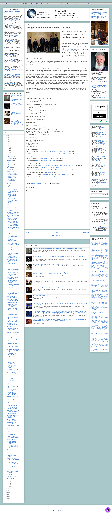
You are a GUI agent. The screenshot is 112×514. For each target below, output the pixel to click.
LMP (103, 297)
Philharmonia (94, 317)
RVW (92, 325)
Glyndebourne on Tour (95, 287)
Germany (93, 286)
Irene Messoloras (101, 143)
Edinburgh (97, 277)
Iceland (103, 291)
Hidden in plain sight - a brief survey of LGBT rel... (12, 451)
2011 (7, 488)
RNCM (106, 322)
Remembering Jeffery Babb (39, 280)
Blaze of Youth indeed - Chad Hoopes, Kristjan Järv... (12, 382)
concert (106, 269)
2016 (7, 154)
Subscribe (99, 116)
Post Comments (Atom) (60, 242)
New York (97, 305)
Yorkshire (98, 350)
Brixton (96, 256)
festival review (97, 283)
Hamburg (93, 291)
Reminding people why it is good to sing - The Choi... (13, 339)
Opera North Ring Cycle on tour (40, 295)
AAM (106, 242)
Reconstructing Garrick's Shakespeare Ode (12, 278)
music (104, 301)
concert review (41, 28)
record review (100, 321)
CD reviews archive (72, 4)
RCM (107, 320)
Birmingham (94, 252)
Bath (92, 249)
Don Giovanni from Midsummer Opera (11, 420)
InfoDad (106, 230)
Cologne (93, 269)
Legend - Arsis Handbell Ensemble (12, 275)
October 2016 (10, 160)
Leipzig (92, 296)
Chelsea (93, 266)
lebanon (92, 295)
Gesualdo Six (67, 42)
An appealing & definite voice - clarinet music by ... (13, 236)
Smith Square (97, 329)
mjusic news (102, 300)
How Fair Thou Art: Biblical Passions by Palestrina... (13, 434)
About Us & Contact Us (26, 4)
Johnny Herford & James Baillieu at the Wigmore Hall (47, 156)
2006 (7, 498)
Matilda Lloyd (101, 186)
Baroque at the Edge (104, 248)
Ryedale (96, 325)
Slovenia (106, 328)
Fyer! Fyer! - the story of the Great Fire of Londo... (13, 342)
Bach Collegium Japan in (45, 160)
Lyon (107, 298)
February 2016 (10, 476)
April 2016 (9, 171)
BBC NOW (100, 250)
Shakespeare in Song (11, 198)
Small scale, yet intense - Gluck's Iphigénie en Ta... (13, 300)
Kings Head (96, 294)
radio (102, 320)
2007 (7, 496)
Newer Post (29, 232)
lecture (96, 295)
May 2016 (9, 169)
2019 (7, 148)
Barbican (97, 248)
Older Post (86, 232)
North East (93, 307)
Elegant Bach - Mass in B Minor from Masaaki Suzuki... (12, 366)
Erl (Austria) (96, 280)
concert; (106, 271)
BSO (103, 256)
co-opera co (102, 268)
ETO (103, 280)
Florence (99, 284)
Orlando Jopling (101, 134)
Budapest (106, 256)
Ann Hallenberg (103, 172)
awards (106, 245)
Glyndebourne (104, 286)
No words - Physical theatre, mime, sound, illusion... (13, 213)
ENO (92, 280)
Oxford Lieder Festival (100, 315)
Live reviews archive (57, 4)
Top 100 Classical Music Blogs (98, 86)
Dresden (93, 276)
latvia (107, 294)
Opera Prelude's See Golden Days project (12, 189)
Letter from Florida (99, 296)
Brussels (100, 256)
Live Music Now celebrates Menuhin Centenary (13, 333)
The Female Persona (11, 378)
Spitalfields (100, 332)
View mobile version (57, 235)
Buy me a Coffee (101, 97)
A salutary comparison (12, 302)
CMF (98, 268)
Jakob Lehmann (101, 182)
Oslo (107, 313)
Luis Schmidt (100, 136)
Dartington (97, 275)
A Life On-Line (94, 242)
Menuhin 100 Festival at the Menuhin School (13, 423)
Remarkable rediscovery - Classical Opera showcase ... (12, 181)
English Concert (104, 279)
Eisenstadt (93, 279)
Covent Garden (97, 274)
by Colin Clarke (102, 258)
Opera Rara (101, 312)
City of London (101, 267)
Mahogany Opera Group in (47, 158)
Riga (101, 322)
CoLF (106, 268)
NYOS (92, 309)
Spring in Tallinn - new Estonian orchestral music (12, 310)
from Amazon (99, 210)
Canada (98, 263)
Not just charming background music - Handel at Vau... (12, 374)
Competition (99, 269)
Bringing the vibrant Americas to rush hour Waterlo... (12, 253)
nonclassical (102, 306)
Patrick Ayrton (101, 174)
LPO (102, 298)
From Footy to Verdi (11, 413)
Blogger (62, 510)
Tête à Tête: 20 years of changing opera (12, 390)
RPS (104, 323)
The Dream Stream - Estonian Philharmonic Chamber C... (12, 289)
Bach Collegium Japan (12, 439)
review (92, 322)
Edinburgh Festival (104, 277)
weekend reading (94, 345)
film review (104, 283)
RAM (104, 320)
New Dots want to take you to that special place (13, 313)
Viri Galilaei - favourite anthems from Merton (12, 257)
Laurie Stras (95, 179)
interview (93, 292)
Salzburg (98, 326)
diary (106, 275)
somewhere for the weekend (98, 331)
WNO (103, 349)
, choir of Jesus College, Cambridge (59, 153)
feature (102, 281)
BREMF (93, 254)
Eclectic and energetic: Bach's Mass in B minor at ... (12, 430)
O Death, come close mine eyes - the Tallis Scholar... (13, 268)
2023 (7, 141)
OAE (95, 309)
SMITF (92, 329)
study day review (101, 334)
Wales (92, 344)
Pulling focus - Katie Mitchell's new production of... (13, 401)
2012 (7, 486)
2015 (7, 481)
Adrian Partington (101, 141)
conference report (95, 272)
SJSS (102, 328)
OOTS (103, 309)
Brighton (97, 254)
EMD (97, 279)
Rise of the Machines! (11, 377)
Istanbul (101, 292)
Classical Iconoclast (105, 224)
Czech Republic (105, 274)
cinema (97, 267)
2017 (7, 152)
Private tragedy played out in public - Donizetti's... (12, 272)
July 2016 (9, 166)
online (101, 309)
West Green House (103, 345)
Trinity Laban (103, 340)
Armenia (97, 245)
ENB (99, 279)
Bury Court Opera (94, 257)
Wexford (93, 346)
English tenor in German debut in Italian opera (12, 177)
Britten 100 (102, 255)
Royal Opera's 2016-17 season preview (49, 167)
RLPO (103, 322)
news (106, 305)
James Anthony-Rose (97, 168)
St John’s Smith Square (67, 49)
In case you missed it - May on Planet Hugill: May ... (13, 370)
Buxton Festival (102, 257)
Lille (96, 297)
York (95, 350)
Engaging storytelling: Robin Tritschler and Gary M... (13, 426)
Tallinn (102, 335)
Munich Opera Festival (95, 301)
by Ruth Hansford (33, 28)
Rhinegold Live (97, 322)
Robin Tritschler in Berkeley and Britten (48, 176)
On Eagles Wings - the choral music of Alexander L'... (12, 209)
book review (104, 252)
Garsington (97, 285)
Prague (101, 318)
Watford (102, 344)
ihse (107, 291)
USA (103, 341)
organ (104, 313)
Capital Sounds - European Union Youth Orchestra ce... (13, 346)
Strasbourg (106, 333)
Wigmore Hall (95, 348)
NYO (107, 308)
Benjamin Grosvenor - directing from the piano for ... (12, 249)
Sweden (93, 335)
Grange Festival (104, 287)
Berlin (106, 251)
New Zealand (102, 305)
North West (99, 307)
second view (94, 328)
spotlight (96, 333)
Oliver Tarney (100, 150)
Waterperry (97, 344)
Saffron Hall (101, 325)
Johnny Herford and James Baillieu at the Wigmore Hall (13, 350)
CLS (95, 268)
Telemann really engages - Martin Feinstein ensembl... (12, 416)
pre (104, 318)
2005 (7, 500)
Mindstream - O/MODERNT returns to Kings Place (13, 225)
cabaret (99, 262)
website (106, 344)
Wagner (106, 343)
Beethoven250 (99, 251)
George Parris (101, 162)
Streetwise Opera (94, 334)
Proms (98, 320)
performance (105, 316)
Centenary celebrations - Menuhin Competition (12, 408)
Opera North (94, 312)
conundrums (101, 272)
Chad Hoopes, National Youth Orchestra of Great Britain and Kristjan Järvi (56, 165)
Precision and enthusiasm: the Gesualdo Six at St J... (12, 317)
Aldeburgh (93, 244)
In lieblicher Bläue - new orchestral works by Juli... (13, 222)
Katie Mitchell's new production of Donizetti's (51, 169)
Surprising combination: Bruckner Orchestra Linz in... (13, 245)
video (102, 343)
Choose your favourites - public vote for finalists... (13, 437)
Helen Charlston (103, 144)
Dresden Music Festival (100, 276)
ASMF (100, 245)
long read (98, 298)
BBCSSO (106, 250)
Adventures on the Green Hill (101, 243)
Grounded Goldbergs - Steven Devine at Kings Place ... (12, 442)
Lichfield (93, 297)
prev (107, 318)
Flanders (96, 284)
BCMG (92, 251)
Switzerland (98, 335)
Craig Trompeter (96, 158)
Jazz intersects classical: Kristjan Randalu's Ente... (13, 324)
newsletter (93, 306)
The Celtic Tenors (97, 139)
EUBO (106, 280)
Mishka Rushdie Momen (101, 175)
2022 (7, 143)
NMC (99, 306)
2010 (7, 490)
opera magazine (104, 311)
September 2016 (11, 162)
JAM (92, 294)
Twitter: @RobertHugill (42, 4)
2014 (7, 483)
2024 (7, 139)
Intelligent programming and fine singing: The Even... (13, 336)
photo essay (99, 317)
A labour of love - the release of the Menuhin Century (12, 464)
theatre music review (99, 339)
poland (92, 318)
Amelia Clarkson (101, 165)
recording (106, 321)
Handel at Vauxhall (50, 163)
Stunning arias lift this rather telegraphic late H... (13, 405)
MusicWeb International (102, 227)
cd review (98, 265)
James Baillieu (99, 140)
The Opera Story (101, 338)
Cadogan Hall (104, 262)
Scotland (99, 327)
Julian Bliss (100, 185)
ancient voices (104, 244)
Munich (106, 300)
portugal (96, 318)
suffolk (106, 334)
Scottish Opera (104, 327)
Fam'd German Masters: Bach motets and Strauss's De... (12, 305)
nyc (104, 308)
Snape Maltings (104, 329)
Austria (103, 245)
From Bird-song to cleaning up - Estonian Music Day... (13, 293)
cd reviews (105, 265)
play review (105, 317)
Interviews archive (85, 4)
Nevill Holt (105, 303)
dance (92, 275)
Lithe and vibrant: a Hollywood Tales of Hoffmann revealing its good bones (50, 264)
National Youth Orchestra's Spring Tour (13, 472)
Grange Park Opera (96, 289)
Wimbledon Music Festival (96, 349)
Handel (47, 172)
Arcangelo (93, 245)
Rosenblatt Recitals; (95, 324)
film (100, 283)
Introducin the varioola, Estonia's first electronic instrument (52, 151)
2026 (7, 135)
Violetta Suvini (100, 127)
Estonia (100, 280)
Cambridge (93, 263)
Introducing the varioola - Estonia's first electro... (12, 321)
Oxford (92, 315)
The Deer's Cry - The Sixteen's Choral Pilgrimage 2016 (11, 362)
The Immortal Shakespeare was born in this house (13, 285)
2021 (7, 145)
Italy (104, 292)
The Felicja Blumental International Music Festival (11, 455)
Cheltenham (98, 266)
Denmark (102, 275)
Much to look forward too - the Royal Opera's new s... (12, 386)
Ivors (107, 292)
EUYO (92, 281)
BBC (97, 250)
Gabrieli (93, 285)
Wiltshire (106, 348)
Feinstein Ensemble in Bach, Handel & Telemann (54, 174)
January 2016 (10, 478)
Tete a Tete (96, 337)
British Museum (105, 254)
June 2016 (9, 167)
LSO (104, 298)
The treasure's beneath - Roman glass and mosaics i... (12, 329)
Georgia (106, 285)
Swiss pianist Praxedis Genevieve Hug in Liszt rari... (12, 447)
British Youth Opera (95, 255)
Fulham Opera (105, 284)
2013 (7, 484)
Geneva (102, 285)
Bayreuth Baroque (98, 249)
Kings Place (102, 294)
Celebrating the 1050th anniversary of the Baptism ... (12, 281)
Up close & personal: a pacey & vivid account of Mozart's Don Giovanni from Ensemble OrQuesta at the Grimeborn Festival (16, 106)
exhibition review (97, 281)
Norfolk (106, 306)
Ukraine (100, 341)
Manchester (97, 300)
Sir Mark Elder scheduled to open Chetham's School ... (13, 229)
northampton (105, 307)
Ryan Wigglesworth (100, 132)
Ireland (98, 292)
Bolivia (99, 252)
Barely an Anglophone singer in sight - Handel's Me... (13, 459)
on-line (97, 309)
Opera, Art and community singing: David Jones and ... (13, 185)
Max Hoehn (99, 147)
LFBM (104, 296)
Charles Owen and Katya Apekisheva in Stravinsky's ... (12, 201)
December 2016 (10, 156)
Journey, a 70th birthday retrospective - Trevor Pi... (12, 468)
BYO (96, 262)
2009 (7, 492)
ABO (92, 243)
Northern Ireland (95, 308)
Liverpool (99, 297)
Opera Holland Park (95, 311)
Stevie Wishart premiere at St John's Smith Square (12, 297)
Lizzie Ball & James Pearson (99, 163)
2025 (7, 137)
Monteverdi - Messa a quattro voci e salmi (12, 174)
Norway (101, 308)
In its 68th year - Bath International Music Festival (11, 240)
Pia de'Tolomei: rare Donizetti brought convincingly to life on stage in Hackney (51, 287)
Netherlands (100, 303)
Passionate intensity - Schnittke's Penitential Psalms (12, 195)
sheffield (99, 328)
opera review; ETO (99, 313)
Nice (96, 306)
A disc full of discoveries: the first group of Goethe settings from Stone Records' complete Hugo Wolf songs (58, 248)
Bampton (93, 248)
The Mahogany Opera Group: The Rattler (12, 354)
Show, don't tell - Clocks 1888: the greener (12, 219)
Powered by (99, 121)
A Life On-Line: (102, 242)
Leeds (99, 295)
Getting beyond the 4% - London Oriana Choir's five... (12, 260)
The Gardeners (103, 337)
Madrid (92, 300)
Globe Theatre (98, 286)
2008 (7, 494)
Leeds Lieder (105, 295)
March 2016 (10, 474)
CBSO (104, 263)
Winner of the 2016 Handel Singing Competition (13, 411)
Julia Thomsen (101, 149)
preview (94, 320)
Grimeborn (105, 289)
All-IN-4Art (99, 244)
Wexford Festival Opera (102, 346)
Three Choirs (97, 340)
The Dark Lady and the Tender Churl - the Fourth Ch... (13, 265)
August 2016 (10, 164)
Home (29, 179)
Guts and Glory (10, 326)
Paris (99, 316)
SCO (95, 327)
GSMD (92, 290)
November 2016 (10, 158)
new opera (93, 305)
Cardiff (101, 263)
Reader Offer (94, 321)
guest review (105, 290)
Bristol (100, 254)
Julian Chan (98, 160)
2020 (7, 147)
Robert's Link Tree (11, 4)
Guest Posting (98, 290)
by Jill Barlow (100, 259)
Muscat (101, 301)
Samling (101, 326)
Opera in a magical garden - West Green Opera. (13, 397)
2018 (7, 150)
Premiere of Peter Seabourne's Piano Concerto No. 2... (11, 393)
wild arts (102, 348)
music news (100, 302)
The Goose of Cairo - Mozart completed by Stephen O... (12, 358)
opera (106, 309)
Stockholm (101, 333)
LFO (107, 296)
